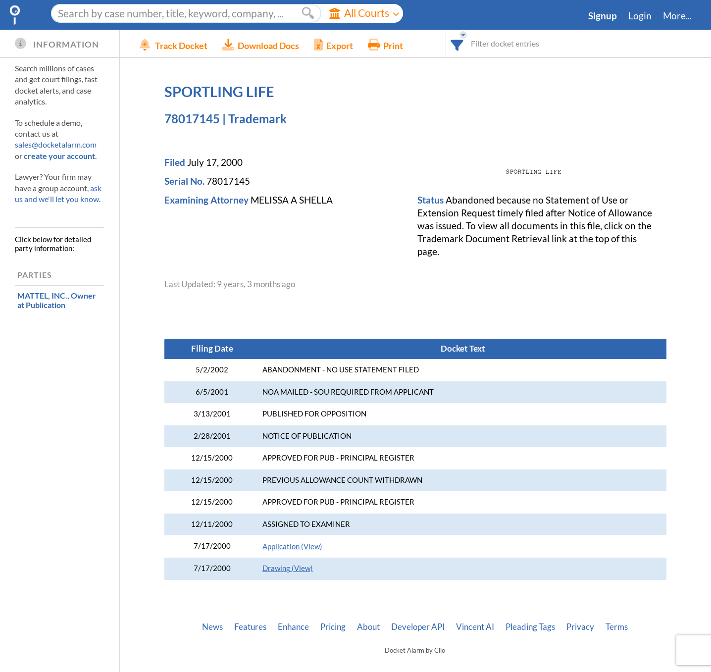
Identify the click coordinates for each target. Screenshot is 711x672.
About (368, 627)
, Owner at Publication (56, 300)
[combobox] (457, 43)
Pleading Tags (530, 627)
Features (250, 627)
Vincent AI (475, 627)
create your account (59, 155)
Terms (617, 627)
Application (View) (292, 546)
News (212, 627)
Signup (602, 15)
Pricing (333, 627)
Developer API (418, 627)
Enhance (293, 627)
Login (640, 15)
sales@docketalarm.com (56, 144)
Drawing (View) (287, 568)
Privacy (580, 627)
